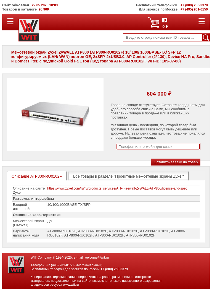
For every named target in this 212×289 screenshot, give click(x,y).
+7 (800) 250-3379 (114, 269)
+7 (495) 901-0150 (59, 265)
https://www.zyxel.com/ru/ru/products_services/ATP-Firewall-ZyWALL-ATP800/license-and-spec (117, 188)
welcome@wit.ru (96, 257)
